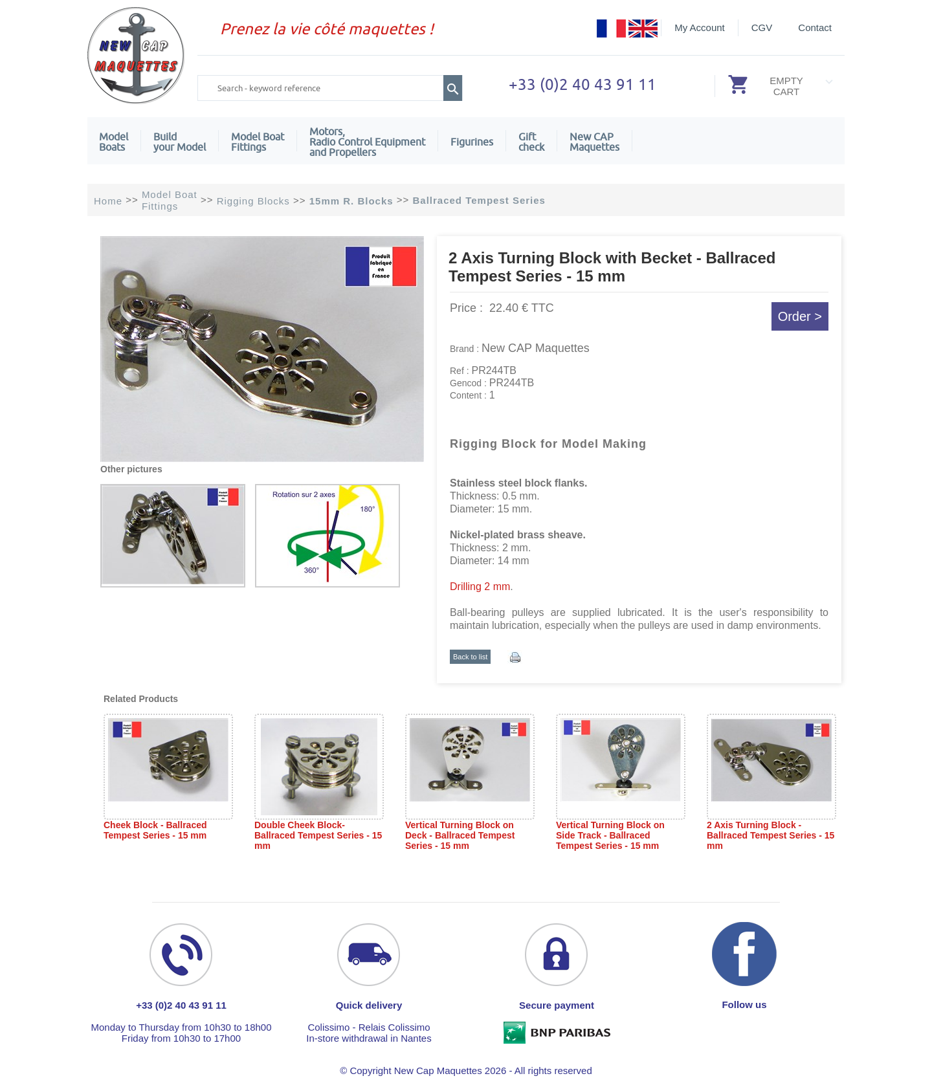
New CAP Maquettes (536, 348)
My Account (699, 27)
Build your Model (179, 142)
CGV (762, 27)
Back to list (470, 657)
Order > (800, 316)
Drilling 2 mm (480, 586)
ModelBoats (113, 142)
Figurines (471, 142)
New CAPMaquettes (594, 142)
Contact (815, 27)
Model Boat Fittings (257, 142)
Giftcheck (531, 142)
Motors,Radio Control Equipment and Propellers (367, 142)
